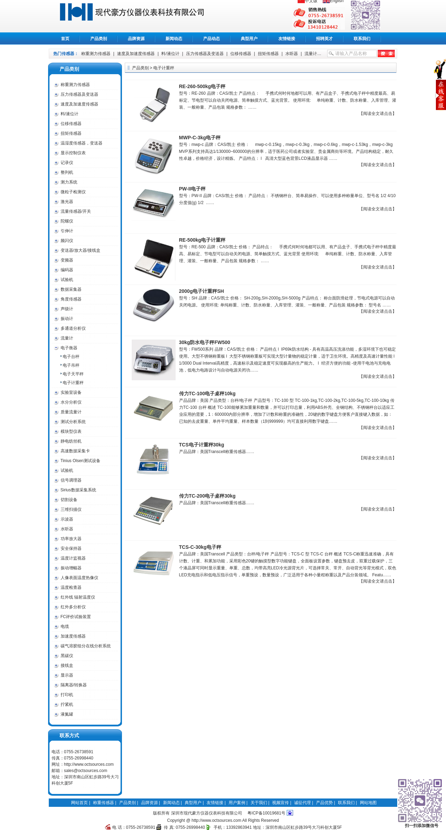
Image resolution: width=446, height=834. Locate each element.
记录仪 (67, 162)
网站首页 (79, 802)
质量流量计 (71, 412)
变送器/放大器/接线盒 (81, 250)
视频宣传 (280, 802)
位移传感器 (240, 53)
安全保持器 (71, 548)
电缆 (65, 626)
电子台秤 (71, 356)
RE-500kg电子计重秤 (202, 240)
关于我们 (259, 802)
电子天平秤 (73, 374)
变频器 (67, 260)
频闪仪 (67, 240)
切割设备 (69, 499)
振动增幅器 (71, 568)
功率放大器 (71, 538)
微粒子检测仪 (73, 191)
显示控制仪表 (73, 152)
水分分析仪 (71, 402)
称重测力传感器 (95, 53)
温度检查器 (71, 587)
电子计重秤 (73, 382)
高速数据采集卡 (75, 451)
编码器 (67, 269)
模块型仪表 (71, 431)
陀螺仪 (67, 221)
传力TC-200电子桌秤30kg (207, 496)
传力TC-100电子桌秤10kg (207, 393)
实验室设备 (71, 392)
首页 (65, 38)
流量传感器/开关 (76, 211)
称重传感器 (140, 16)
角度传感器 (71, 299)
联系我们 (362, 38)
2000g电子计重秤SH (201, 291)
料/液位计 (170, 53)
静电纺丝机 (71, 441)
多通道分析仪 (73, 328)
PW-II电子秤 (192, 189)
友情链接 (286, 38)
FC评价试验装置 (76, 616)
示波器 (67, 519)
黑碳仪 (67, 655)
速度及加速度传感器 (136, 53)
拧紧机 (67, 704)
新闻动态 (174, 38)
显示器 (67, 675)
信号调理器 (71, 480)
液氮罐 (67, 714)
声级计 (67, 308)
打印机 (67, 694)
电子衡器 (69, 347)
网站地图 (368, 802)
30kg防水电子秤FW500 (204, 342)
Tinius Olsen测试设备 (80, 460)
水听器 (291, 53)
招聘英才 (324, 38)
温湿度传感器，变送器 (81, 143)
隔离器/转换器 (74, 685)
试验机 (67, 279)
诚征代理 (302, 802)
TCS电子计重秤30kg (201, 444)
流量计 (311, 53)
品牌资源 (136, 38)
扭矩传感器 (268, 53)
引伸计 (67, 230)
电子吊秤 (71, 365)
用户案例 (237, 802)
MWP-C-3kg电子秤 (200, 137)
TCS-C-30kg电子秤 (200, 547)
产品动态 (211, 38)
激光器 (67, 201)
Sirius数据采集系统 (78, 490)
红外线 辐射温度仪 (78, 597)
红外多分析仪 (73, 607)
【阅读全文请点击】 (378, 113)
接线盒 (67, 665)
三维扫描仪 (71, 509)
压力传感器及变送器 (205, 53)
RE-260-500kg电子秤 (202, 86)
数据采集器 (71, 289)
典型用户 (249, 38)
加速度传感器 (73, 636)
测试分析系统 (73, 421)
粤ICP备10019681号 (266, 813)
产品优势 (324, 802)
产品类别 (98, 38)
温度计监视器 (73, 558)
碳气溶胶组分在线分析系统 (86, 646)
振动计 (67, 318)
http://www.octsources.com (89, 764)
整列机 (67, 172)
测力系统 (69, 182)
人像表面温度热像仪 (79, 577)
